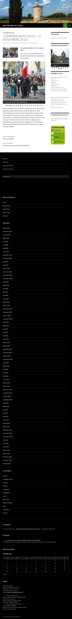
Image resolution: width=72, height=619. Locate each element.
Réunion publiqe (7, 503)
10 (25, 105)
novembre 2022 (7, 275)
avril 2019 (5, 416)
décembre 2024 (7, 231)
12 (29, 105)
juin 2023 (5, 261)
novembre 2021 (7, 312)
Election (5, 486)
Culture (5, 482)
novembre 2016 (7, 433)
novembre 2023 (7, 258)
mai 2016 (5, 440)
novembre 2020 (7, 352)
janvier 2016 (6, 453)
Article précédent (24, 137)
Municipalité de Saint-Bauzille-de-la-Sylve (28, 529)
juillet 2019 (6, 406)
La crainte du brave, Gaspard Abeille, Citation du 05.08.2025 (23, 540)
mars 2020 (6, 379)
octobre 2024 (7, 235)
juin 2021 (5, 329)
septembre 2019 (8, 399)
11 (27, 105)
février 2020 (6, 383)
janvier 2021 (6, 346)
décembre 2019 (7, 389)
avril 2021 (5, 336)
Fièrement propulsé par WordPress (12, 616)
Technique (6, 509)
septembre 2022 (8, 278)
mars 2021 (6, 339)
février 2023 (6, 268)
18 (42, 105)
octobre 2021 (7, 315)
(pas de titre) (6, 205)
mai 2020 (5, 373)
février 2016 (6, 450)
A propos (5, 162)
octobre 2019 (7, 396)
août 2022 (6, 282)
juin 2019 (5, 410)
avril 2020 (5, 376)
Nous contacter (8, 165)
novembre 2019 (7, 393)
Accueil (5, 476)
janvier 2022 (6, 305)
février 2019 (6, 423)
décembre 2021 (7, 309)
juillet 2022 (6, 285)
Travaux (5, 216)
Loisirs (5, 496)
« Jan (4, 574)
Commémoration (8, 33)
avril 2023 (5, 265)
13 (31, 105)
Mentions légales (8, 169)
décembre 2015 (7, 457)
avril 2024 (5, 248)
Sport (4, 506)
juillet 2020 (6, 366)
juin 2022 (5, 288)
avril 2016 (5, 443)
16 (37, 105)
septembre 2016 (8, 436)
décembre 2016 (7, 430)
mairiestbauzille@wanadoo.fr (14, 592)
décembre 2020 (7, 349)
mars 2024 (6, 251)
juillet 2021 (6, 325)
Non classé (6, 499)
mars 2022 (6, 298)
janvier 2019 (6, 426)
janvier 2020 (6, 386)
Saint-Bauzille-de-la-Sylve (13, 25)
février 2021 (6, 342)
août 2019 (6, 403)
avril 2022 (5, 295)
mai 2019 (5, 413)
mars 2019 (6, 420)
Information (6, 209)
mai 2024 (5, 245)
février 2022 (6, 302)
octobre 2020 (7, 356)
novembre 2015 (7, 460)
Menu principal (70, 25)
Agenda (5, 158)
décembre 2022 (7, 272)
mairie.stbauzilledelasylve (30, 43)
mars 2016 (6, 447)
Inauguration (6, 492)
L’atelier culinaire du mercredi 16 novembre (24, 144)
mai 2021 (5, 332)
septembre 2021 (8, 319)
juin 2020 (5, 369)
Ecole (4, 202)
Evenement (6, 489)
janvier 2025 (6, 228)
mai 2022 (5, 292)
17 (40, 105)
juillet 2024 (6, 238)
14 (33, 105)
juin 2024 (5, 241)
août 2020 (6, 362)
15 (35, 105)
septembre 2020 (8, 359)
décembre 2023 (7, 255)
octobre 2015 (7, 463)
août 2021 (6, 322)
